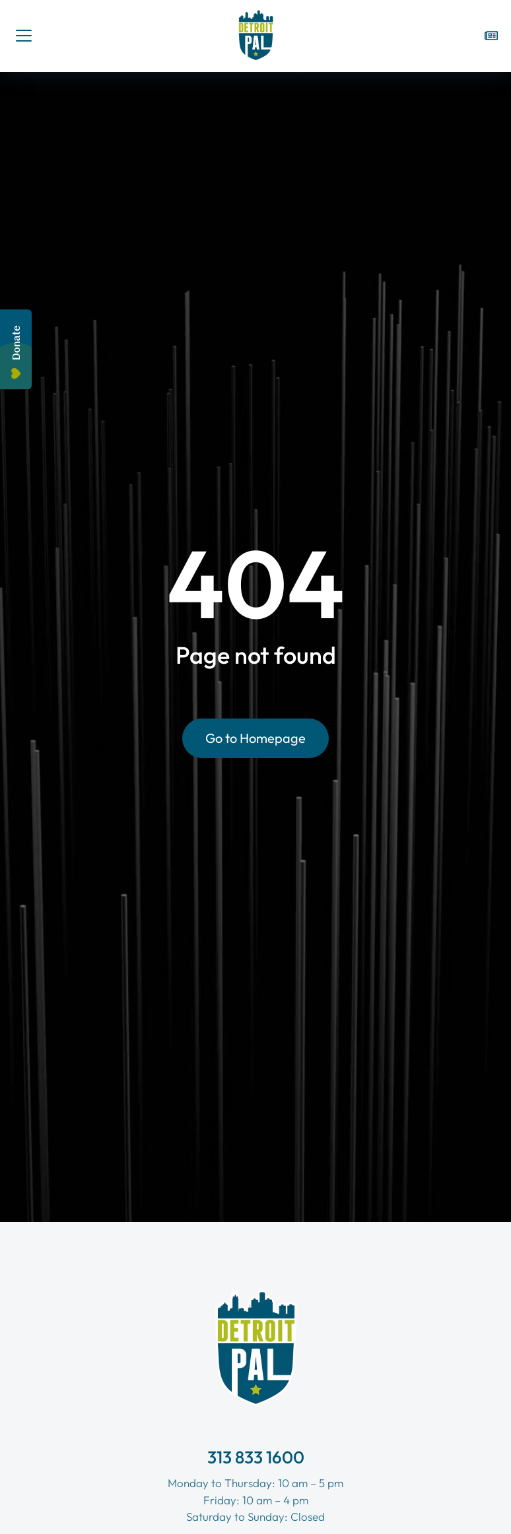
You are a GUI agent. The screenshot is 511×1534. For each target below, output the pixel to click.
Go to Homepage (255, 738)
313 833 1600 (255, 1457)
